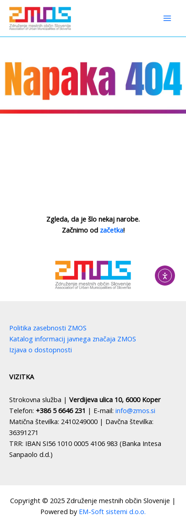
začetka (111, 229)
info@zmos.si (135, 410)
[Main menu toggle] (167, 18)
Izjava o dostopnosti (40, 349)
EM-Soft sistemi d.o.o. (112, 511)
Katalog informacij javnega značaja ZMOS (72, 338)
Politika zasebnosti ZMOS (48, 327)
